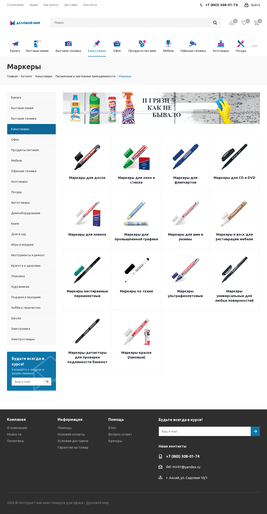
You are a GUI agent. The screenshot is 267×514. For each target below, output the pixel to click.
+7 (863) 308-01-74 (182, 456)
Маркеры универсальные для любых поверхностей (234, 295)
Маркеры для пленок (87, 234)
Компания (16, 419)
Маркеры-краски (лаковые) (136, 355)
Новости (14, 434)
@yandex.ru (191, 467)
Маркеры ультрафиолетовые (185, 293)
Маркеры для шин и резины (185, 236)
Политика (15, 441)
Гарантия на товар (73, 447)
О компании (17, 428)
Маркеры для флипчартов (185, 180)
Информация (70, 419)
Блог (112, 428)
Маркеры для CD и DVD (234, 178)
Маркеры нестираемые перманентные (87, 293)
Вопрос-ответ (120, 434)
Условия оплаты (71, 434)
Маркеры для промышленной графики (136, 236)
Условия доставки (73, 441)
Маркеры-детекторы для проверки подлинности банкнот (87, 357)
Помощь (65, 428)
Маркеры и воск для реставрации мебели (234, 236)
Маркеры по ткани (136, 291)
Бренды (115, 441)
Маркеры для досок (87, 178)
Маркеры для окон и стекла (136, 180)
